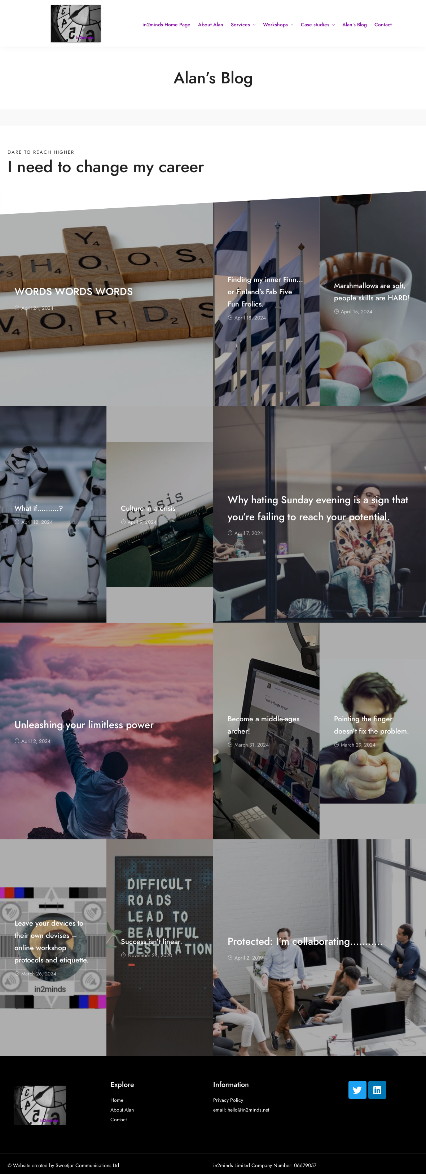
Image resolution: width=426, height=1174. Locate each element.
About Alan (210, 24)
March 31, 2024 (248, 745)
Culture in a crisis (148, 508)
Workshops (275, 24)
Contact (383, 24)
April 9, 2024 (139, 522)
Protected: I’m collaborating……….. (305, 941)
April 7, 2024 (245, 533)
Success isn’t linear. (151, 941)
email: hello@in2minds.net (241, 1109)
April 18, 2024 (247, 317)
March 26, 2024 (35, 973)
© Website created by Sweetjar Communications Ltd (63, 1165)
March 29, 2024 (355, 745)
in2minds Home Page (166, 24)
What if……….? (38, 508)
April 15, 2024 (353, 311)
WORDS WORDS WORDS (73, 291)
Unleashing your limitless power (84, 725)
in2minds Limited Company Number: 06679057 (264, 1165)
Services (240, 24)
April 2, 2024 (32, 741)
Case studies (315, 24)
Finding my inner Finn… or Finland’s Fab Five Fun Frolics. (265, 291)
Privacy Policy (228, 1100)
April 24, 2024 (33, 308)
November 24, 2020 (146, 955)
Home (116, 1100)
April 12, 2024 (33, 522)
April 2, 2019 (245, 958)
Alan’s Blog (354, 24)
